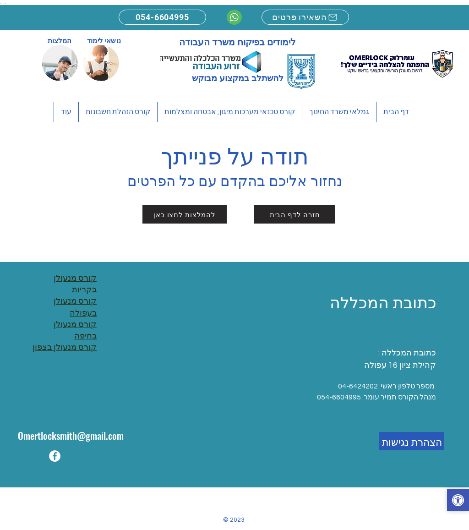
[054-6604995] (162, 17)
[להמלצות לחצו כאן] (184, 214)
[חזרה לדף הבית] (294, 214)
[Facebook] (54, 456)
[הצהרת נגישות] (411, 441)
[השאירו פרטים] (305, 17)
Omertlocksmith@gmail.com (71, 435)
